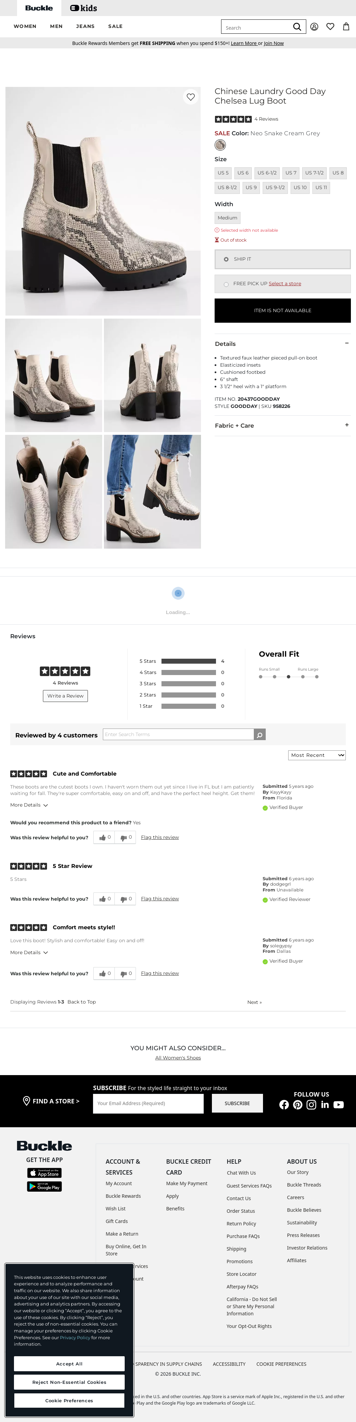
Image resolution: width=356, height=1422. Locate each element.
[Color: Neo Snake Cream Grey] (220, 145)
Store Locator (242, 1274)
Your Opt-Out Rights (249, 1326)
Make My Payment (186, 1183)
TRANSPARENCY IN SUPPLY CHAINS (162, 1364)
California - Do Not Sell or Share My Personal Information (252, 1306)
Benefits (175, 1208)
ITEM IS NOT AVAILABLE (282, 310)
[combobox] (255, 26)
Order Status (241, 1211)
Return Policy (241, 1223)
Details (283, 343)
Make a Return (122, 1233)
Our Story (298, 1172)
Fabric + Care (283, 425)
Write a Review (65, 696)
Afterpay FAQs (242, 1286)
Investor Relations (307, 1247)
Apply (172, 1196)
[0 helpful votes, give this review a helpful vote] (103, 837)
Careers (295, 1197)
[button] (25, 26)
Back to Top (81, 1002)
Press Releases (303, 1235)
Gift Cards (117, 1221)
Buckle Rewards (123, 1196)
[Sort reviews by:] (317, 755)
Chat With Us (241, 1172)
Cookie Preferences (282, 1364)
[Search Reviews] (184, 734)
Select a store (285, 283)
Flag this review (160, 837)
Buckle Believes (304, 1210)
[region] (69, 1340)
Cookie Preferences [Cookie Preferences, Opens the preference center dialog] (69, 1400)
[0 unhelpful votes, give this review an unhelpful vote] (125, 837)
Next (254, 1002)
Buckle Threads (304, 1184)
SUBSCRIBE (237, 1103)
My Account (119, 1183)
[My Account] (314, 26)
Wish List (115, 1208)
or (247, 43)
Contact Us (239, 1198)
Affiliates (297, 1260)
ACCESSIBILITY (229, 1364)
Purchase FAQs (243, 1236)
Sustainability (302, 1222)
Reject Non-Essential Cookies (69, 1382)
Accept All (69, 1363)
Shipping (236, 1248)
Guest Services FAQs (249, 1185)
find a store (56, 1101)
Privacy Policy (75, 1337)
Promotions (240, 1261)
